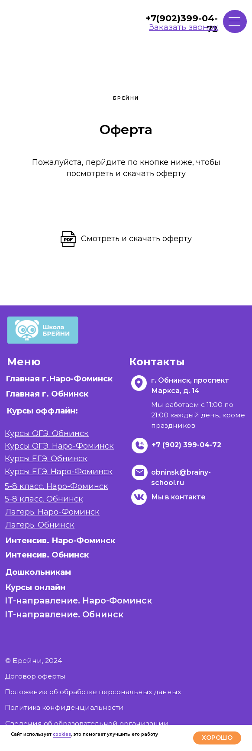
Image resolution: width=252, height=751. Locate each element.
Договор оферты (35, 676)
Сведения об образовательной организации (87, 723)
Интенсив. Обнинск (47, 555)
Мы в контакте (178, 497)
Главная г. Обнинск (47, 394)
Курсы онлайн (35, 587)
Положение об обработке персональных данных (93, 692)
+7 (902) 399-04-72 (186, 445)
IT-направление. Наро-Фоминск (78, 600)
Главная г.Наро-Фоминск (59, 379)
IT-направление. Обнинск (64, 614)
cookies (62, 734)
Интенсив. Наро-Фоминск (60, 540)
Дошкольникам (38, 572)
